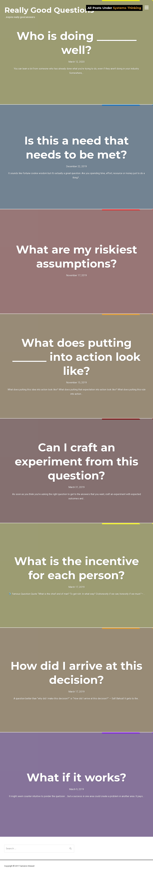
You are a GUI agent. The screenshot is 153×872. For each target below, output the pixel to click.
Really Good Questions (49, 10)
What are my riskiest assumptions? (76, 256)
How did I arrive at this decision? (76, 673)
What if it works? (76, 777)
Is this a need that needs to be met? (76, 147)
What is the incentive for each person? (76, 568)
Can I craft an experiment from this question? (76, 461)
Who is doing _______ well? (77, 43)
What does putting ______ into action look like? (76, 357)
